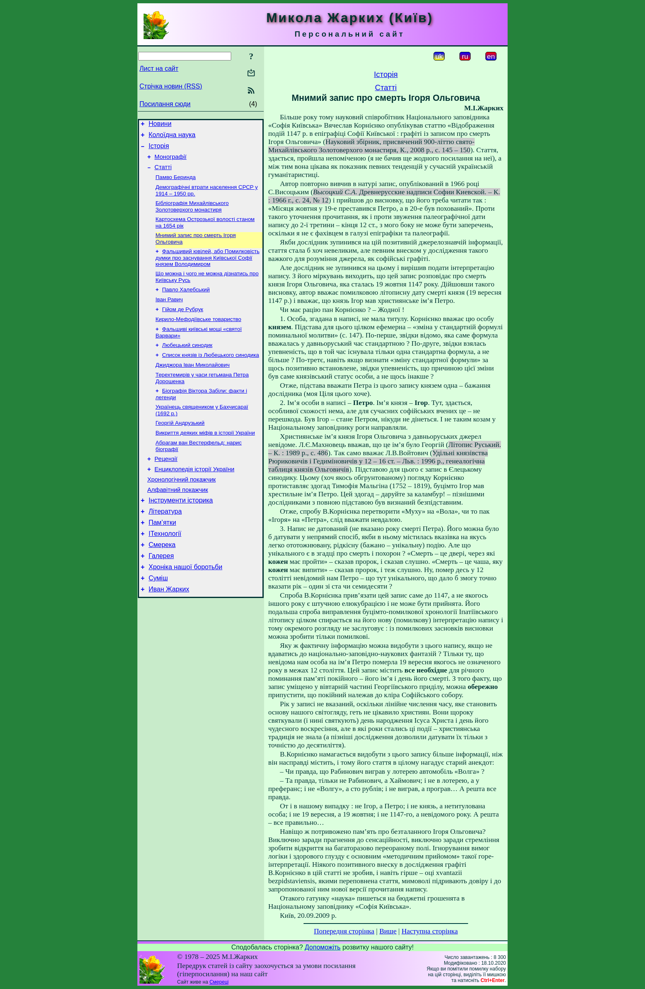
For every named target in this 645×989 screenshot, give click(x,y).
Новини (160, 124)
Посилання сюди (164, 103)
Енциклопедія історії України (194, 495)
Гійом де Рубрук (182, 324)
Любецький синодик (187, 362)
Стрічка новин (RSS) (170, 86)
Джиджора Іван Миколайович (192, 383)
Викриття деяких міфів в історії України (205, 455)
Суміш (158, 616)
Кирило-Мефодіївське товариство (198, 334)
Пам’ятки (162, 554)
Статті (163, 173)
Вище (388, 931)
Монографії (171, 161)
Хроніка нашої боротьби (185, 603)
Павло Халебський (186, 302)
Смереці (218, 982)
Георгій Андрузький (179, 445)
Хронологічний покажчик (181, 506)
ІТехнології (164, 566)
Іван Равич (169, 313)
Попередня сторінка (344, 931)
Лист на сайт (159, 68)
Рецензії (166, 483)
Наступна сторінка (429, 931)
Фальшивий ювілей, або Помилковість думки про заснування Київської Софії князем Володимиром (207, 268)
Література (165, 542)
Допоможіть (323, 947)
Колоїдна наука (171, 137)
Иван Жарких (168, 628)
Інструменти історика (180, 529)
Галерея (161, 591)
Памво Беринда (175, 184)
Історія (158, 149)
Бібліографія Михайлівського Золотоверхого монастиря (192, 215)
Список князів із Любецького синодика (210, 373)
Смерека (162, 579)
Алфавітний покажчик (177, 518)
